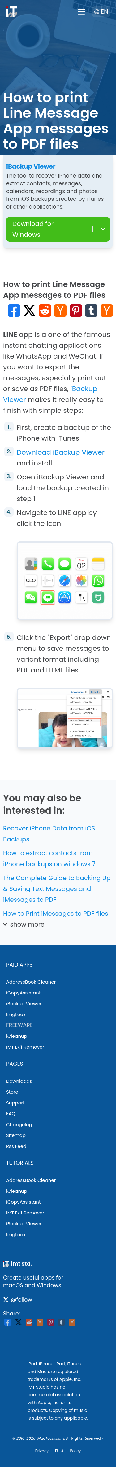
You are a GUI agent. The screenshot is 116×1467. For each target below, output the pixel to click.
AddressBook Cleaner (31, 982)
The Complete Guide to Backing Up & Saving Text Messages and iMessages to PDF (57, 889)
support (15, 1102)
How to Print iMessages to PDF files (55, 913)
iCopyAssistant (23, 992)
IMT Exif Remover (25, 1047)
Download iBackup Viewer (61, 452)
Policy (75, 1450)
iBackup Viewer (23, 1003)
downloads (19, 1081)
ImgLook (16, 1014)
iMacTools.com (50, 1438)
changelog (19, 1124)
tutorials (20, 1163)
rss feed (16, 1146)
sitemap (16, 1135)
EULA (59, 1450)
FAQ (10, 1113)
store (12, 1092)
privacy (42, 1450)
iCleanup (16, 1036)
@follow (17, 1299)
